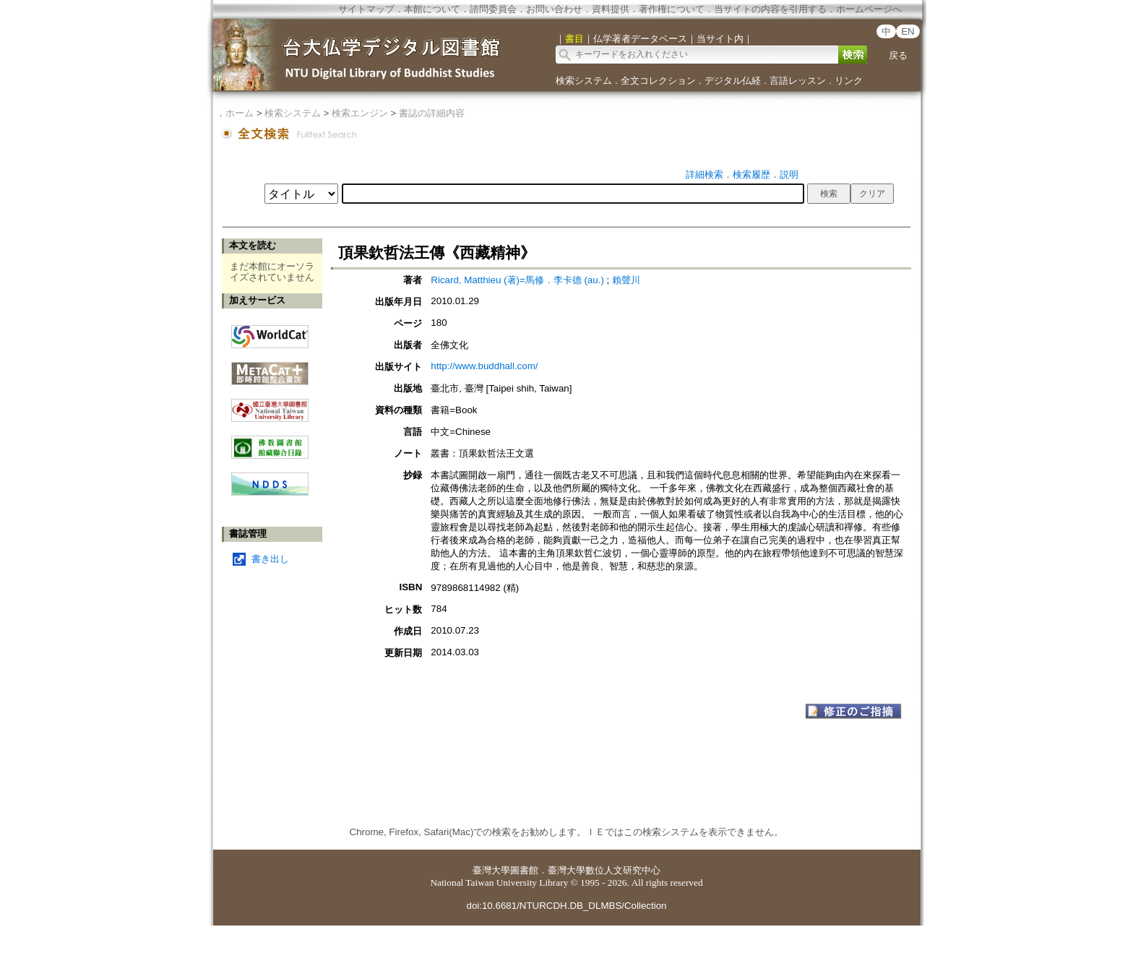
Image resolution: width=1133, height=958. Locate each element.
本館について (432, 9)
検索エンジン (360, 113)
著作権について (672, 9)
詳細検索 (704, 174)
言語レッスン (798, 80)
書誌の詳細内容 (432, 113)
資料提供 (610, 9)
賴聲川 (626, 280)
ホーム (239, 113)
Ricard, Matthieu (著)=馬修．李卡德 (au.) (517, 280)
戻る (898, 55)
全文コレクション (658, 80)
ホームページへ (869, 9)
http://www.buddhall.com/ (484, 366)
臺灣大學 (491, 870)
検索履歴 (751, 174)
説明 (789, 174)
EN (908, 31)
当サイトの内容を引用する (770, 9)
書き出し (270, 558)
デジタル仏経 (733, 80)
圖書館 (524, 870)
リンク (849, 80)
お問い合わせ (554, 9)
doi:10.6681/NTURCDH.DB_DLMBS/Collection (566, 905)
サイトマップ (366, 9)
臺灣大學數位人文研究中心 (604, 870)
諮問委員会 (493, 9)
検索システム (584, 80)
